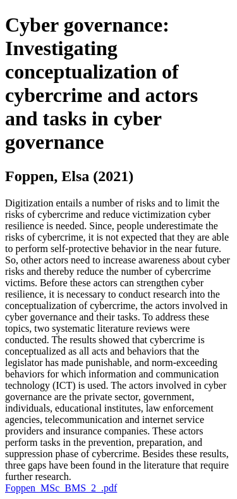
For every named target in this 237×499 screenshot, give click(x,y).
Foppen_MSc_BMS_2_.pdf (61, 488)
